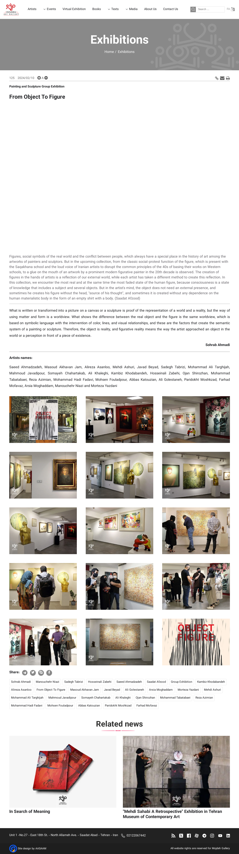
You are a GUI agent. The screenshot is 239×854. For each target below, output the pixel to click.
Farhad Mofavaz (146, 706)
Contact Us (170, 9)
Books (96, 9)
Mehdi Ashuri (212, 690)
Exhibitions (126, 52)
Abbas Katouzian (89, 706)
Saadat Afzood (156, 682)
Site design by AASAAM (32, 849)
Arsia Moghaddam (161, 690)
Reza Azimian (204, 698)
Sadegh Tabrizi (73, 682)
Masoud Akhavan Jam (84, 690)
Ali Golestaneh (134, 690)
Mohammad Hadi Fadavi (26, 706)
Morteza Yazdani (188, 690)
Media (133, 9)
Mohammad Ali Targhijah (27, 698)
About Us (150, 9)
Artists (32, 9)
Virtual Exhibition (74, 9)
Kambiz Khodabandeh (211, 682)
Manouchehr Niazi (47, 682)
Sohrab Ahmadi (21, 682)
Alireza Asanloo (21, 690)
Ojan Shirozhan (145, 698)
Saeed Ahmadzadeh (129, 682)
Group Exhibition (181, 682)
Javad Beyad (112, 690)
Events (51, 9)
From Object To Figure (51, 690)
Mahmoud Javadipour (62, 698)
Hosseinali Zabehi (99, 682)
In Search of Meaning (29, 811)
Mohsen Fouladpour (60, 706)
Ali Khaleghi (123, 698)
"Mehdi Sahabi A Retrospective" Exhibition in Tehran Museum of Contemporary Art (172, 814)
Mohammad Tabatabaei (175, 698)
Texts (115, 9)
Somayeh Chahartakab (95, 698)
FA (231, 9)
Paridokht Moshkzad (118, 706)
